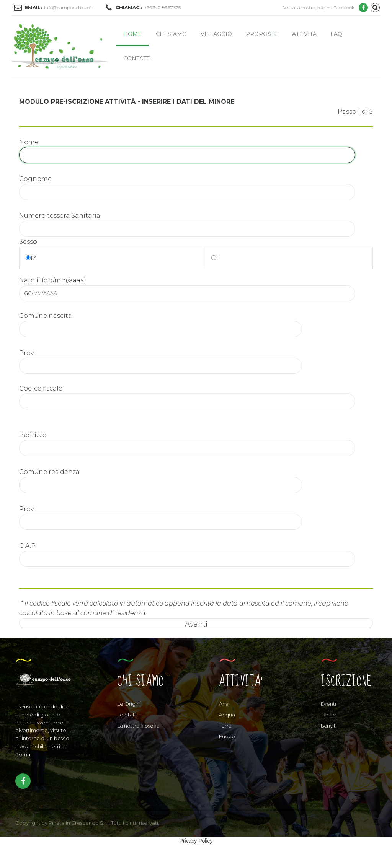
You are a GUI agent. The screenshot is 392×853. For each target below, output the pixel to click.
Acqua (227, 714)
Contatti (137, 58)
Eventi (328, 704)
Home (132, 34)
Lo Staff (126, 714)
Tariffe (328, 714)
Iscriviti (329, 726)
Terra (225, 726)
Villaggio (216, 34)
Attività (304, 34)
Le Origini (129, 704)
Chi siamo (171, 34)
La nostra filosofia (138, 726)
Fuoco (227, 736)
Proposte (262, 34)
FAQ (336, 34)
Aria (224, 704)
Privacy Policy (195, 841)
